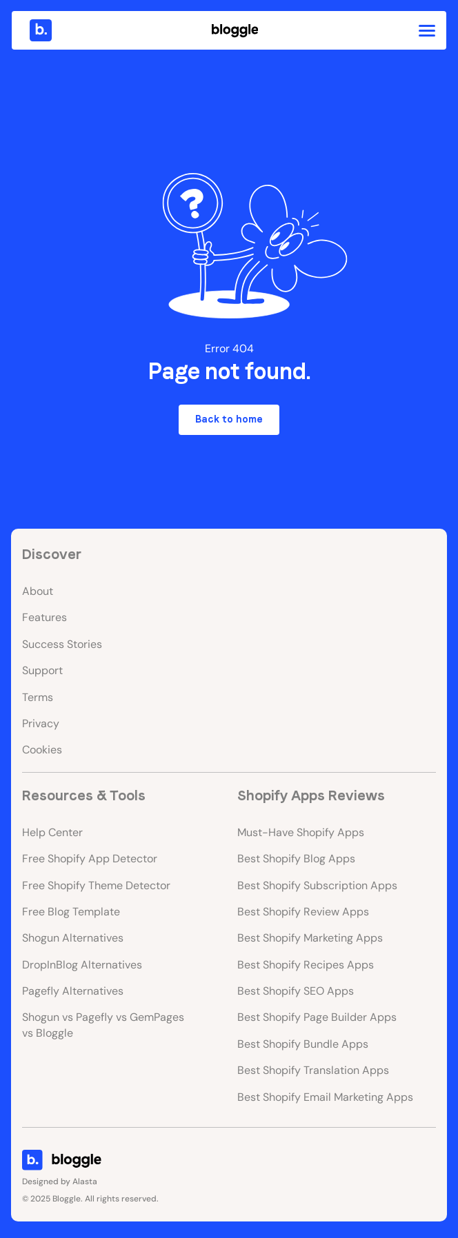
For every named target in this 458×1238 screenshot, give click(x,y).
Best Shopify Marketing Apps (310, 938)
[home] (37, 30)
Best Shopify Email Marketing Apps (325, 1097)
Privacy (40, 723)
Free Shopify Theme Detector (96, 885)
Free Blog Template (71, 911)
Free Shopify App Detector (89, 858)
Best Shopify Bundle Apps (302, 1044)
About (37, 591)
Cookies (42, 749)
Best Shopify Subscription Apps (317, 885)
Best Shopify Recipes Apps (305, 964)
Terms (37, 697)
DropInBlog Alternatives (82, 964)
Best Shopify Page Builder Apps (317, 1017)
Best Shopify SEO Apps (295, 991)
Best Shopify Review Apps (303, 911)
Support (42, 670)
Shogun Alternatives (72, 938)
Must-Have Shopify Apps (300, 832)
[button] (427, 30)
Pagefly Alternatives (72, 991)
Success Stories (62, 644)
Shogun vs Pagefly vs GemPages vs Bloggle (103, 1024)
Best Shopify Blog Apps (296, 858)
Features (44, 617)
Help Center (52, 832)
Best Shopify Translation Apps (313, 1070)
